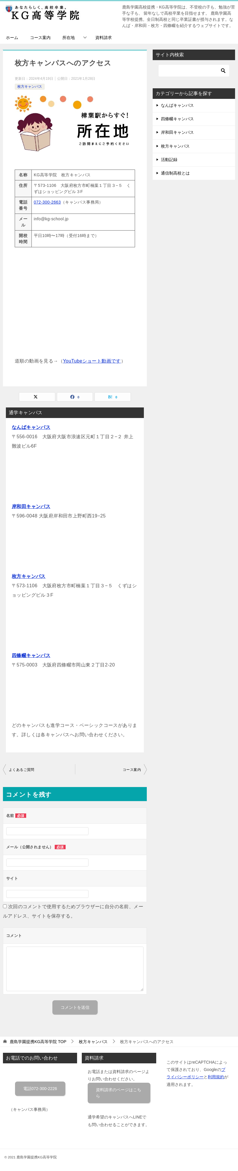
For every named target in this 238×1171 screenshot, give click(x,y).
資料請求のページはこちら (118, 1092)
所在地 (68, 37)
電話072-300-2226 (40, 1088)
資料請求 (103, 37)
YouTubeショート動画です (92, 360)
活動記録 (169, 159)
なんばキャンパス (31, 427)
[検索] (194, 71)
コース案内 (40, 37)
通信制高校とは (175, 173)
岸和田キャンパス (31, 506)
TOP (38, 1041)
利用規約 (216, 1076)
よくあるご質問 (21, 770)
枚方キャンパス (29, 86)
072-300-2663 (47, 202)
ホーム (12, 37)
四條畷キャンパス (31, 655)
